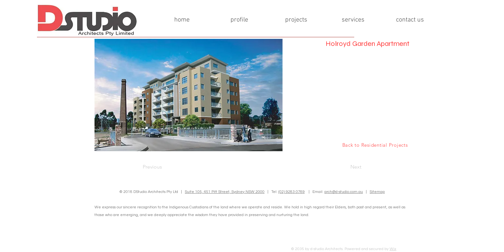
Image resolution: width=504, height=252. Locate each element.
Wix (393, 249)
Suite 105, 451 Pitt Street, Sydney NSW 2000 (225, 192)
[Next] (345, 167)
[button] (188, 95)
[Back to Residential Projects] (375, 144)
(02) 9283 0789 (291, 192)
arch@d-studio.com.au (343, 192)
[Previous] (164, 167)
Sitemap (377, 192)
